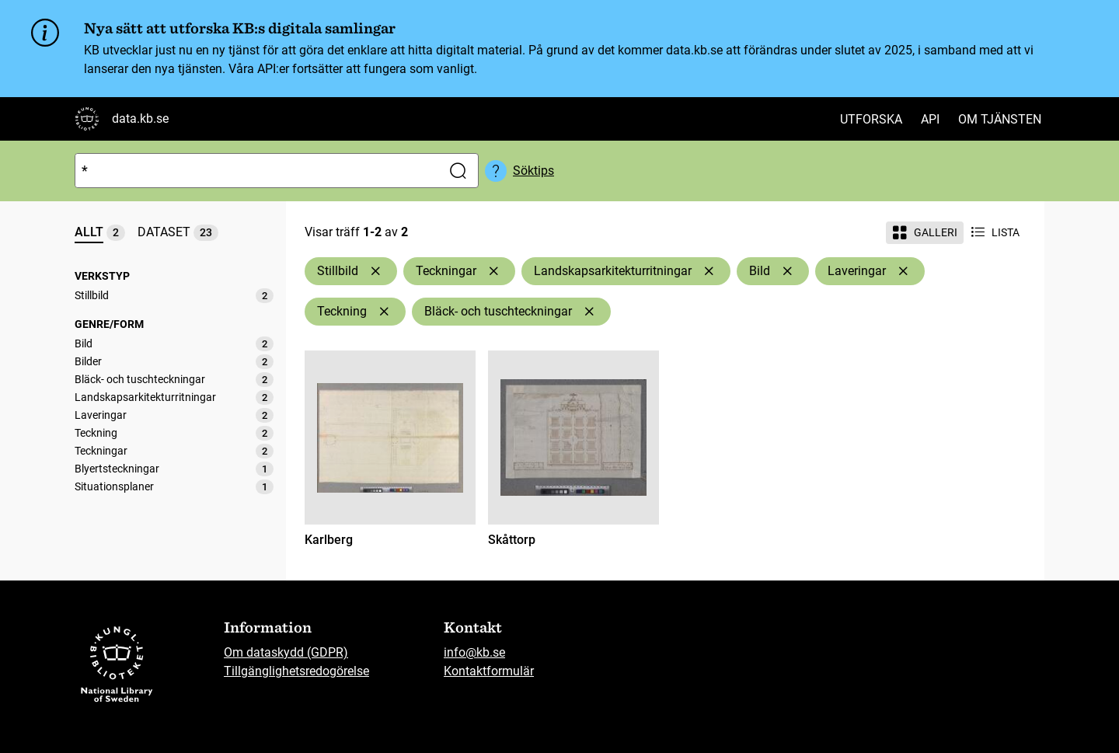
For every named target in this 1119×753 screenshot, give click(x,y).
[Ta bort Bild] (787, 271)
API (930, 119)
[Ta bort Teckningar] (493, 271)
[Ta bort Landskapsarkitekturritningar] (708, 271)
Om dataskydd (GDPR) (286, 652)
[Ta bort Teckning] (384, 311)
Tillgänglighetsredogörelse (296, 671)
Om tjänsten (999, 119)
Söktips (533, 170)
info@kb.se (474, 652)
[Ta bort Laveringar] (903, 271)
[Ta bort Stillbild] (375, 271)
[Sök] (254, 170)
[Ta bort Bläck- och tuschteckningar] (589, 311)
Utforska (871, 119)
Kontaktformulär (489, 671)
